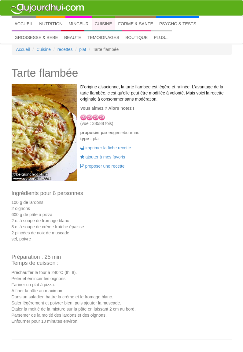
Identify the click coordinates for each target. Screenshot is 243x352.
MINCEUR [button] (78, 23)
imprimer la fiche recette (105, 147)
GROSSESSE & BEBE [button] (36, 37)
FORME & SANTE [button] (135, 23)
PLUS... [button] (161, 37)
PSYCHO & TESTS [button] (177, 23)
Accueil (23, 49)
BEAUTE (72, 37)
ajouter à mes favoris (102, 157)
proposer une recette (102, 166)
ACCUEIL (25, 23)
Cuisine (43, 49)
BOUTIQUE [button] (136, 37)
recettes (65, 49)
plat (82, 49)
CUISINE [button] (103, 23)
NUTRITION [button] (50, 23)
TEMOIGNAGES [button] (103, 37)
